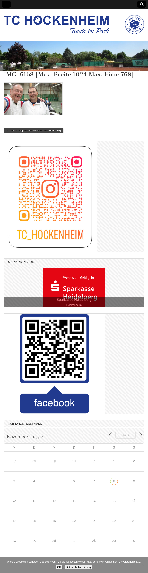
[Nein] (143, 565)
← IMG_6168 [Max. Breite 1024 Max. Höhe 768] (33, 130)
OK (59, 567)
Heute (125, 435)
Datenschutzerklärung (78, 567)
